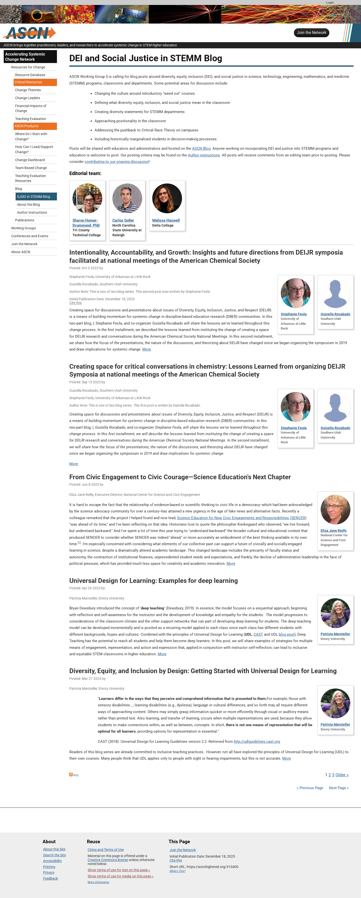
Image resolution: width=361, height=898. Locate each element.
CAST (258, 634)
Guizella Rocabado (335, 314)
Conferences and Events (29, 236)
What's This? (177, 871)
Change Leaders (27, 98)
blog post (286, 634)
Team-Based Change (31, 168)
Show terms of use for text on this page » (119, 870)
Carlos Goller (123, 220)
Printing (49, 867)
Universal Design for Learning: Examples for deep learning (153, 580)
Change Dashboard (30, 160)
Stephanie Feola (294, 314)
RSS (74, 775)
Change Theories (28, 90)
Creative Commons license (108, 860)
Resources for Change (28, 67)
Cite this (75, 303)
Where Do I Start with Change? (31, 136)
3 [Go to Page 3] (333, 775)
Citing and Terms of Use (106, 850)
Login (330, 2)
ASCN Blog (201, 148)
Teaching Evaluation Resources (30, 178)
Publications (24, 220)
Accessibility (52, 861)
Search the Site (54, 855)
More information (98, 882)
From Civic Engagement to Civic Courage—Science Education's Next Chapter (180, 477)
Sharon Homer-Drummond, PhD (86, 223)
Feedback (50, 878)
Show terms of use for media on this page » (121, 876)
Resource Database (30, 75)
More (146, 349)
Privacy (48, 872)
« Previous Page (310, 788)
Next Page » (338, 788)
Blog (18, 189)
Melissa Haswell (166, 220)
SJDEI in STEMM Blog (33, 197)
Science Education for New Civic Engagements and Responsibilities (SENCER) (242, 518)
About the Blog (28, 205)
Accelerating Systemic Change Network (25, 57)
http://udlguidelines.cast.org (257, 741)
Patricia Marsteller (335, 634)
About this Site (54, 849)
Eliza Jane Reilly (334, 531)
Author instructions (204, 155)
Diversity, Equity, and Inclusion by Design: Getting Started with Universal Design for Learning (203, 671)
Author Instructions (32, 212)
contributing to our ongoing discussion (117, 161)
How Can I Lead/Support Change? (34, 149)
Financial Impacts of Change (30, 108)
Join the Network (311, 32)
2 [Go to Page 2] (330, 775)
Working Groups (23, 228)
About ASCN (20, 252)
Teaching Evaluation (30, 119)
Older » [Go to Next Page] (342, 775)
